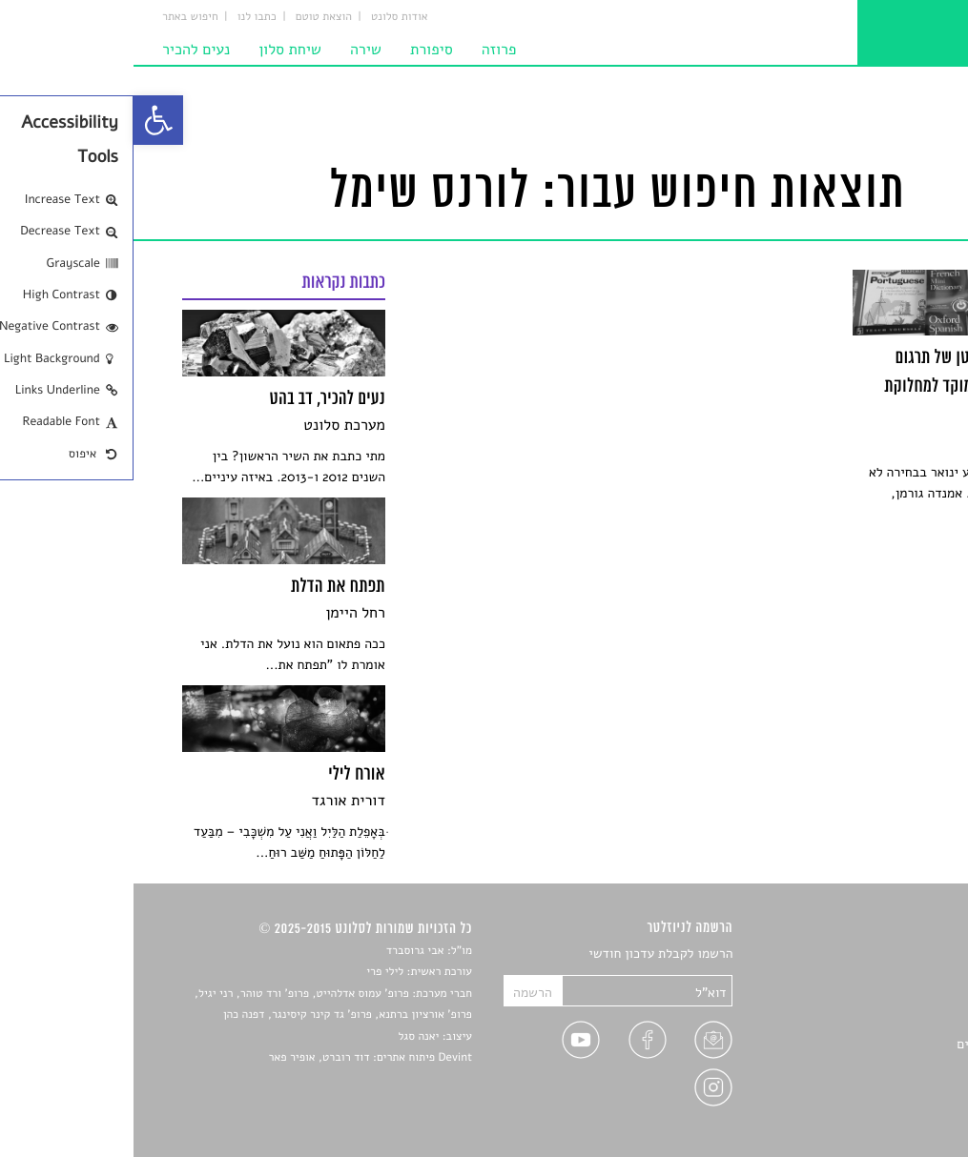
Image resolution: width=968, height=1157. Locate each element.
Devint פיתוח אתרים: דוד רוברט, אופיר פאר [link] (237, 1058)
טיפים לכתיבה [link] (882, 1066)
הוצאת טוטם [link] (190, 17)
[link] (25, 120)
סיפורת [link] (298, 49)
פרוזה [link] (365, 49)
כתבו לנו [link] (123, 17)
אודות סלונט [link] (266, 17)
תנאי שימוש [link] (888, 1111)
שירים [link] (904, 977)
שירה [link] (232, 49)
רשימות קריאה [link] (881, 1022)
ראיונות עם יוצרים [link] (871, 1044)
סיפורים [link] (898, 954)
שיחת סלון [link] (156, 49)
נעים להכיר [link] (62, 49)
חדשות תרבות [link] (883, 999)
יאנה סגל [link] (285, 1037)
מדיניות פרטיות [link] (878, 1089)
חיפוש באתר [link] (57, 17)
